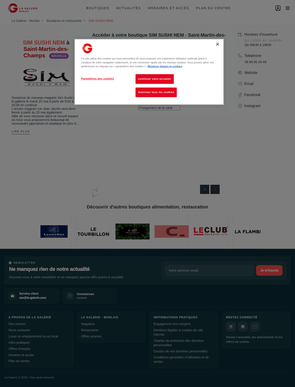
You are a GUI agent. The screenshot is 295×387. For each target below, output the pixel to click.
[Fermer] (217, 44)
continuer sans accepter (154, 78)
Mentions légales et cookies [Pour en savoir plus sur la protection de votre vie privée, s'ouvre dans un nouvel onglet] (165, 66)
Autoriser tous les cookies (156, 92)
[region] (149, 72)
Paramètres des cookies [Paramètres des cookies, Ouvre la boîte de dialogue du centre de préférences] (97, 78)
